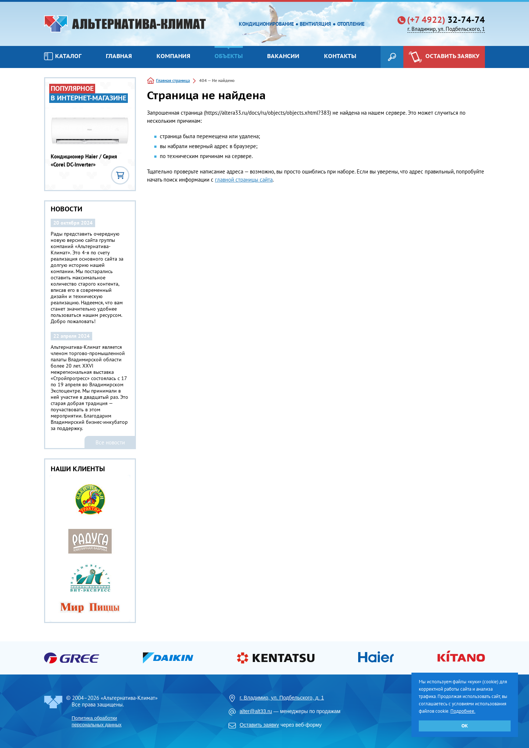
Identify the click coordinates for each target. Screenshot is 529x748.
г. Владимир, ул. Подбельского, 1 (446, 28)
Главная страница (173, 80)
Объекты (229, 56)
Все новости (110, 442)
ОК (464, 726)
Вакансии (283, 56)
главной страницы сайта (244, 179)
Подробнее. (462, 711)
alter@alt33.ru (256, 711)
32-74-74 (446, 20)
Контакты (340, 56)
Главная (119, 56)
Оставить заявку (259, 725)
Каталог (63, 56)
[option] (90, 548)
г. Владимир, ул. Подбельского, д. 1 (282, 698)
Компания (173, 56)
